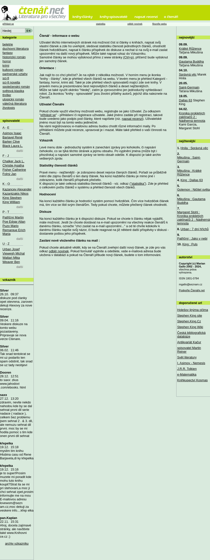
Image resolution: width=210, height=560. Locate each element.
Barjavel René (12, 137)
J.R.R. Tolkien (187, 369)
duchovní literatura (15, 48)
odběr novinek (59, 251)
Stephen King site (189, 315)
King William (11, 202)
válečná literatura (14, 103)
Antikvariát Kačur (189, 342)
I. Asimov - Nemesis (191, 363)
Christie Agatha (13, 165)
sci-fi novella (11, 82)
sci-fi (5, 78)
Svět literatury (187, 357)
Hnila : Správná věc (194, 148)
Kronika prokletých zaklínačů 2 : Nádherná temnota (192, 117)
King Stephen (12, 198)
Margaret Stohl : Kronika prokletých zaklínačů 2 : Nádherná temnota (193, 217)
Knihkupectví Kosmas (192, 380)
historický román (14, 57)
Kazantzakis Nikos (15, 193)
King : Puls (189, 244)
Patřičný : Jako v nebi (192, 238)
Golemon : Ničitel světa (193, 189)
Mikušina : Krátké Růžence (189, 172)
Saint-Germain (189, 87)
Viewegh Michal (13, 253)
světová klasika (13, 91)
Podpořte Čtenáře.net (192, 290)
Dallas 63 (185, 100)
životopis (8, 108)
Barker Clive (11, 141)
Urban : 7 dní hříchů (194, 229)
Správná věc (188, 74)
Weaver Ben (11, 262)
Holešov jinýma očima (192, 310)
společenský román (16, 86)
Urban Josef (11, 249)
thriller (6, 95)
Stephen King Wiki (190, 327)
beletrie (7, 44)
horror (6, 61)
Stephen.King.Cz (189, 321)
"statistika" (138, 183)
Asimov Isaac (11, 133)
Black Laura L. (12, 146)
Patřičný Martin (13, 217)
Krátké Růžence (190, 48)
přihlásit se (48, 115)
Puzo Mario (10, 226)
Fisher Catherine (14, 170)
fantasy (7, 53)
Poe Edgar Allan (13, 221)
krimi (5, 65)
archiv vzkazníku (17, 543)
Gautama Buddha (191, 61)
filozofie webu (159, 23)
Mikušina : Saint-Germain (189, 159)
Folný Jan (9, 174)
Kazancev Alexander (17, 189)
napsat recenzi (132, 119)
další (19, 151)
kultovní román (12, 70)
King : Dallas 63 (191, 180)
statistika (100, 23)
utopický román (13, 99)
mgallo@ (190, 284)
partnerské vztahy (15, 74)
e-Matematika (187, 374)
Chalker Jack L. (13, 161)
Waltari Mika (11, 257)
